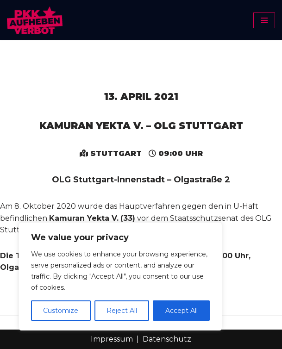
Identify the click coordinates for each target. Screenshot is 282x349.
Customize (60, 310)
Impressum (112, 339)
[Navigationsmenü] (264, 20)
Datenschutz (167, 339)
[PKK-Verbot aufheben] (35, 20)
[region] (120, 276)
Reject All (122, 310)
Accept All (181, 310)
